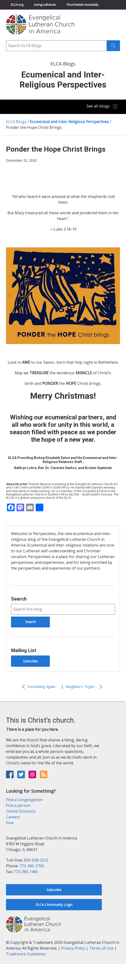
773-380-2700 (31, 866)
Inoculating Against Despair (43, 686)
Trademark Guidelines (26, 954)
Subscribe (30, 661)
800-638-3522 (36, 860)
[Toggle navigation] (102, 106)
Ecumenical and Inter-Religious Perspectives (69, 121)
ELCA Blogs (16, 121)
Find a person (18, 805)
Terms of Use (101, 948)
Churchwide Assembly (82, 4)
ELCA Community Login (54, 904)
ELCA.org (17, 4)
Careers (13, 817)
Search (19, 599)
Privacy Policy (73, 948)
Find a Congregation (24, 799)
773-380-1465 (26, 871)
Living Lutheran (45, 4)
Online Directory (20, 811)
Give (10, 822)
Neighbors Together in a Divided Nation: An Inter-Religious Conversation (81, 686)
